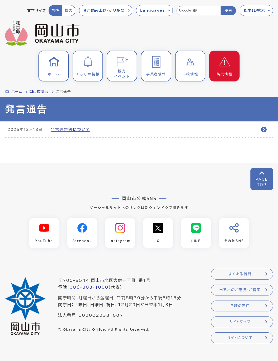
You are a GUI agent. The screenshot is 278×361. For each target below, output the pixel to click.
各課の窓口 (240, 306)
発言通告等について (70, 130)
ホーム (16, 91)
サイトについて (240, 337)
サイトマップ (239, 322)
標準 (55, 10)
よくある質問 (240, 274)
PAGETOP (261, 182)
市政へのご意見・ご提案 (240, 290)
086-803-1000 (89, 287)
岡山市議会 (39, 91)
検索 (228, 10)
